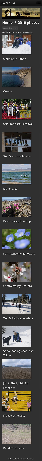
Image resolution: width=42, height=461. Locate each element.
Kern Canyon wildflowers (19, 253)
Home (7, 22)
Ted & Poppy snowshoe (18, 318)
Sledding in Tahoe (14, 59)
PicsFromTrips (8, 2)
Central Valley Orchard (17, 286)
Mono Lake (10, 188)
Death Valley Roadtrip (17, 221)
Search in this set (10, 28)
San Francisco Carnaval (18, 124)
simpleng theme (28, 459)
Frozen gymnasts (14, 415)
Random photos (13, 448)
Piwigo (19, 459)
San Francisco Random (17, 156)
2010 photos (28, 22)
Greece (7, 91)
